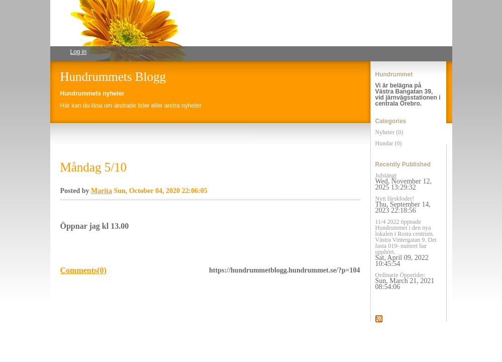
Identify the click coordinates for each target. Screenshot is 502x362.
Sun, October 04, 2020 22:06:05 (160, 191)
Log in (78, 51)
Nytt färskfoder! (403, 204)
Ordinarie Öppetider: (405, 281)
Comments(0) (83, 270)
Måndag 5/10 (93, 167)
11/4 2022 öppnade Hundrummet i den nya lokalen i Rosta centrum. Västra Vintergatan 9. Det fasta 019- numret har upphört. (406, 242)
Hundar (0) (388, 143)
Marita (101, 191)
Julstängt (403, 181)
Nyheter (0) (389, 132)
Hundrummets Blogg (113, 76)
